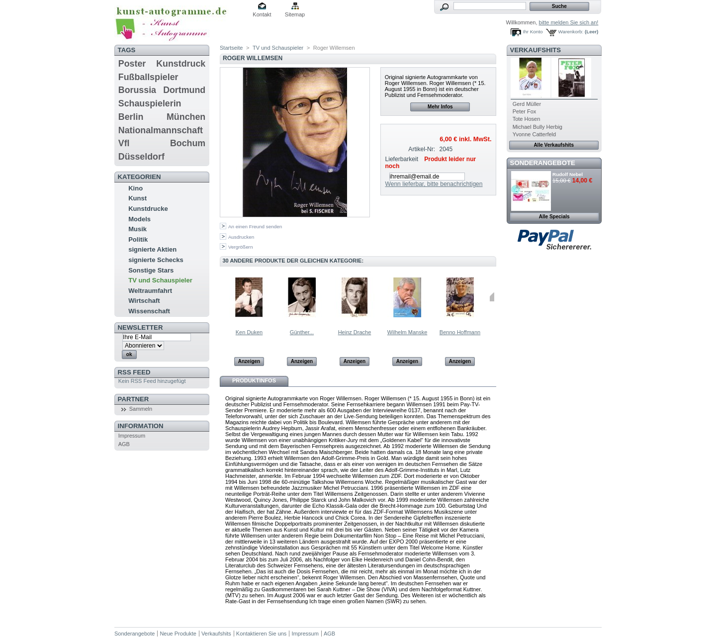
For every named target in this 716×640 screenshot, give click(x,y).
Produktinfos (254, 380)
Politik (138, 239)
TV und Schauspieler (160, 280)
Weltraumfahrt (150, 290)
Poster (132, 64)
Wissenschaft (149, 311)
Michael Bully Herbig (537, 127)
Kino (135, 188)
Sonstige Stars (151, 270)
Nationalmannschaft (160, 130)
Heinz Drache (354, 332)
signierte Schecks (155, 260)
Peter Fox (525, 111)
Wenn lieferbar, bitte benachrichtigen (433, 184)
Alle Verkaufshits (554, 145)
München (186, 117)
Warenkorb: (571, 31)
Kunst (137, 198)
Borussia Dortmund (161, 90)
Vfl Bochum (161, 143)
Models (139, 219)
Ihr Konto (533, 31)
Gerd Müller (527, 104)
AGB (124, 444)
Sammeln (140, 409)
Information (141, 426)
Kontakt (262, 14)
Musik (137, 229)
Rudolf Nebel (567, 174)
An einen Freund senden (255, 226)
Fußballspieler (148, 77)
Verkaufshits (535, 50)
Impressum (131, 436)
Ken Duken (249, 332)
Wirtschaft (144, 300)
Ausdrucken (241, 237)
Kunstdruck (180, 64)
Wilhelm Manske (407, 332)
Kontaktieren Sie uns (261, 634)
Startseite (231, 48)
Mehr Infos (440, 106)
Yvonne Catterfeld (534, 134)
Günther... (302, 332)
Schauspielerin (149, 103)
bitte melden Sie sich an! (569, 22)
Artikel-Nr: (421, 149)
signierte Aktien (152, 249)
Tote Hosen (526, 119)
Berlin (130, 117)
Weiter (492, 296)
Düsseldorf (141, 157)
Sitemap (295, 14)
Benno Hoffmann (460, 332)
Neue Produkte (178, 634)
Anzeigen (249, 361)
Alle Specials (554, 216)
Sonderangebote (542, 163)
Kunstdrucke (148, 208)
